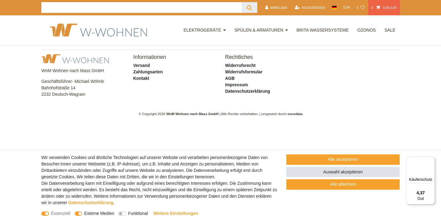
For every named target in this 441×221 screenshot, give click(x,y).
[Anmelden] (276, 7)
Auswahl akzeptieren (343, 171)
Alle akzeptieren (343, 159)
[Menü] (431, 160)
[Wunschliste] (360, 7)
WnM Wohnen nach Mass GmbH (192, 114)
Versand (141, 65)
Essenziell (60, 213)
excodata (295, 114)
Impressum (236, 84)
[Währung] (346, 7)
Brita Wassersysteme (322, 30)
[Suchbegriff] (141, 7)
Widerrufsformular (243, 71)
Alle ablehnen (343, 184)
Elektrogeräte (202, 30)
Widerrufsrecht (240, 65)
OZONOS (366, 30)
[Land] (334, 7)
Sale (389, 30)
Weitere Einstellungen (175, 213)
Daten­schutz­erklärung (90, 202)
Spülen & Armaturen (258, 30)
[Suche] (249, 7)
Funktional (138, 213)
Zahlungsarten (148, 71)
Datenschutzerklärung (247, 91)
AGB (230, 78)
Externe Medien (99, 213)
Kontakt (141, 78)
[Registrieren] (310, 7)
